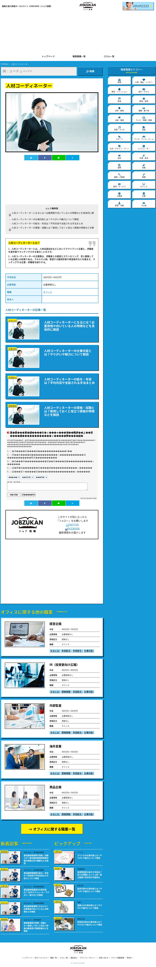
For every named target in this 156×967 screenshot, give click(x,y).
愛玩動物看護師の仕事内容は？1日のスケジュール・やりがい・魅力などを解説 (36, 892)
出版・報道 (119, 118)
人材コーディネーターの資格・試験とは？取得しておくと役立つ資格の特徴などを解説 (51, 228)
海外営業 (55, 746)
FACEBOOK (72, 528)
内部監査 (55, 705)
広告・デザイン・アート (119, 147)
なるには (54, 650)
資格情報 (66, 691)
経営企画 (55, 623)
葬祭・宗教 (119, 204)
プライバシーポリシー (88, 958)
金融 (144, 166)
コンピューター (144, 147)
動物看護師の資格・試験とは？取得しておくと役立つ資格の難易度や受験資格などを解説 (36, 927)
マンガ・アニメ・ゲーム (144, 137)
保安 (119, 156)
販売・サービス (119, 185)
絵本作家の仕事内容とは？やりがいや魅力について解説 (89, 890)
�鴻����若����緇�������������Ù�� (42, 451)
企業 (144, 194)
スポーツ (119, 137)
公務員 (119, 194)
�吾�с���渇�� (89, 498)
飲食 (119, 99)
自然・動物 (119, 109)
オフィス (47, 292)
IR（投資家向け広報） (64, 664)
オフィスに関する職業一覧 (54, 829)
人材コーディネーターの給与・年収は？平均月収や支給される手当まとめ (47, 223)
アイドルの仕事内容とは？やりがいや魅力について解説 (89, 856)
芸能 (144, 128)
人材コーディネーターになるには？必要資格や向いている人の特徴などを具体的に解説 (51, 214)
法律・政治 (143, 156)
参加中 (129, 958)
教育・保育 (143, 99)
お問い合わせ (103, 958)
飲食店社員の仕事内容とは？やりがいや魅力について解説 (89, 923)
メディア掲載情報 (117, 958)
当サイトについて (41, 958)
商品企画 (55, 787)
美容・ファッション (119, 90)
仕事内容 (88, 650)
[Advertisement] (78, 33)
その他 (144, 204)
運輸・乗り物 (144, 109)
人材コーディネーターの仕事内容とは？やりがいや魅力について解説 (45, 219)
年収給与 (66, 650)
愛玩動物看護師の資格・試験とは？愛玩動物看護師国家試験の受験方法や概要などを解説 (36, 859)
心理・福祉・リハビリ (144, 80)
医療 (119, 80)
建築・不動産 (119, 175)
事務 (144, 175)
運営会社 (73, 958)
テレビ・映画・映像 (144, 118)
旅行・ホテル (144, 90)
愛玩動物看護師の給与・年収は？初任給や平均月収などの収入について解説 (36, 876)
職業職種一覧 (79, 56)
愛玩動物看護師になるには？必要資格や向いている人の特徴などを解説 (36, 909)
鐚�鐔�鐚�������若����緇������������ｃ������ (52, 468)
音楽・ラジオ (119, 128)
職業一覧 (53, 958)
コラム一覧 (109, 56)
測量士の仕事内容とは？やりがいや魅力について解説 (89, 906)
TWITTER (72, 524)
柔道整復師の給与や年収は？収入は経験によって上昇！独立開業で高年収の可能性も (89, 875)
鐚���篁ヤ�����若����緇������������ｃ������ (51, 471)
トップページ (48, 56)
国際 (119, 166)
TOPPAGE (5, 64)
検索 (90, 71)
